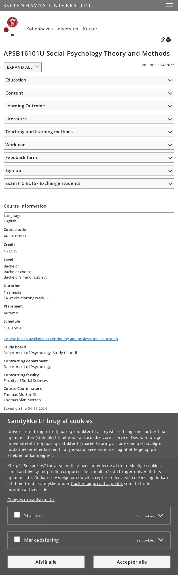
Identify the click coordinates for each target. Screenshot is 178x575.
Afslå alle (46, 562)
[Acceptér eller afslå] (18, 514)
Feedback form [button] (21, 157)
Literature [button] (16, 119)
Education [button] (16, 80)
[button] (169, 5)
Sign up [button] (13, 170)
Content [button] (14, 93)
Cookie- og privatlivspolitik (97, 483)
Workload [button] (15, 144)
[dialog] (89, 494)
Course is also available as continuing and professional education (61, 338)
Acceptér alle (132, 562)
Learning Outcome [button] (25, 105)
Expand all (20, 67)
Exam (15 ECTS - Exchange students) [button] (43, 183)
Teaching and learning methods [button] (39, 131)
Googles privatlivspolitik (31, 499)
